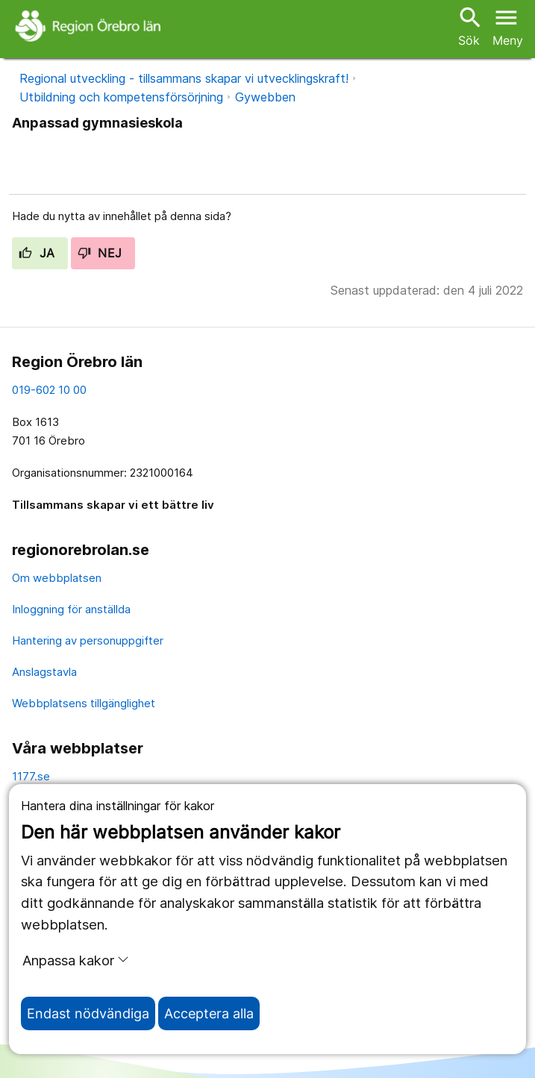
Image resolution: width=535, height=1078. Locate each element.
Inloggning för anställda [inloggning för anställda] (71, 609)
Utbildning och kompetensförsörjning (121, 97)
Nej (100, 252)
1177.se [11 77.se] (31, 776)
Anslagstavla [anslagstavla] (44, 672)
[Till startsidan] (90, 25)
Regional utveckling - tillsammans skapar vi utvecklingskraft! (183, 78)
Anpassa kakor (75, 960)
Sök (469, 26)
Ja (37, 252)
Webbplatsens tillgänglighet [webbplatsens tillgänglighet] (83, 703)
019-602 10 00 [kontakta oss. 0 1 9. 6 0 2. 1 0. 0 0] (49, 390)
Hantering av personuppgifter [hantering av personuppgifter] (87, 640)
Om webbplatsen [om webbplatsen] (56, 578)
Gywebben (265, 97)
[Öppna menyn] (507, 25)
